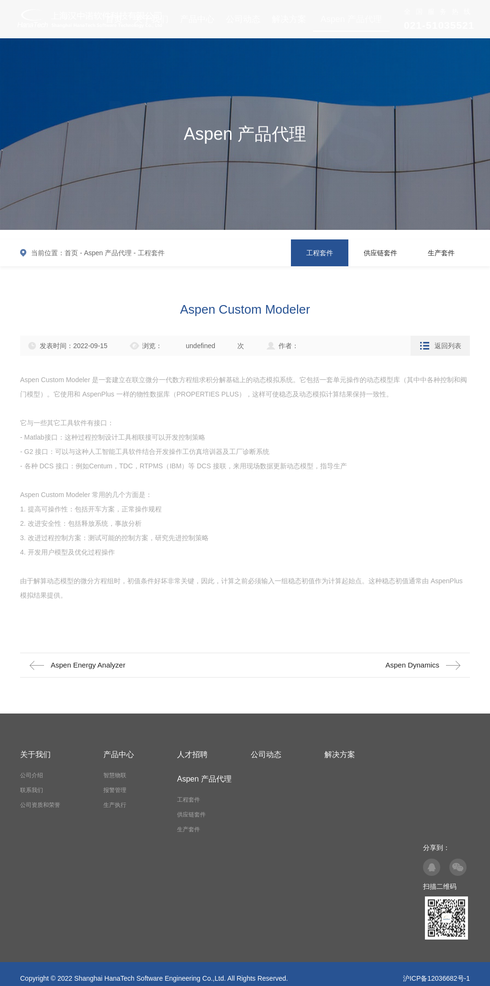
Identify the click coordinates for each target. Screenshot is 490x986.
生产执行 (114, 805)
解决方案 (289, 19)
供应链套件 (380, 253)
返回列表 (447, 346)
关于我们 (35, 754)
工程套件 (151, 253)
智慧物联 (114, 775)
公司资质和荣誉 (40, 805)
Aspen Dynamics (412, 665)
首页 (71, 253)
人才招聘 (192, 754)
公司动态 (243, 19)
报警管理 (114, 790)
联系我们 (31, 790)
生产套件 (441, 253)
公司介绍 (31, 775)
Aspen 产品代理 (351, 19)
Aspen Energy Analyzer (88, 665)
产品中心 (197, 19)
